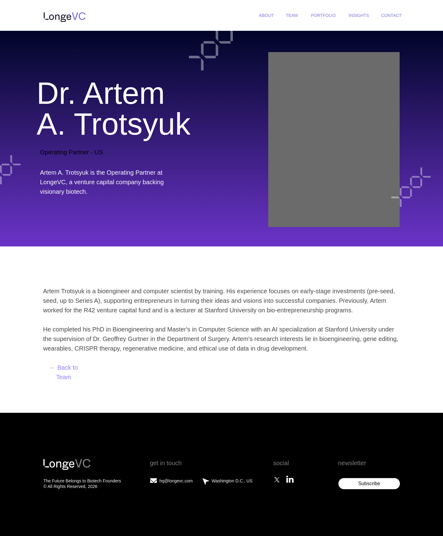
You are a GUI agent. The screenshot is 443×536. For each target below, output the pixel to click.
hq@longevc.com (176, 480)
